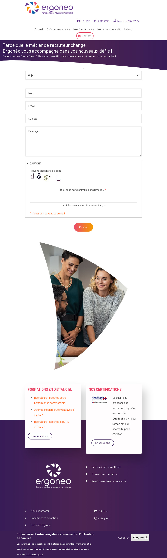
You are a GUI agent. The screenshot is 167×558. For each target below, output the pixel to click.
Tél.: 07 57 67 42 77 (126, 20)
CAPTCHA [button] (35, 163)
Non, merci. (140, 537)
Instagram (101, 20)
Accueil (39, 29)
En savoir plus (102, 442)
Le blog (128, 29)
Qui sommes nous (58, 29)
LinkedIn (83, 20)
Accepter (123, 537)
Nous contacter (40, 510)
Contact (86, 35)
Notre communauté (108, 29)
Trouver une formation (104, 474)
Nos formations (83, 29)
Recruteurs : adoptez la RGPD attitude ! (51, 424)
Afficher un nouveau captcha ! (47, 213)
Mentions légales (40, 525)
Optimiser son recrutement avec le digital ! (54, 412)
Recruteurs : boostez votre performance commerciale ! (50, 400)
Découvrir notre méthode (106, 467)
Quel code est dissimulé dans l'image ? (82, 189)
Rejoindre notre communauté (108, 481)
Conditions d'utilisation (44, 517)
